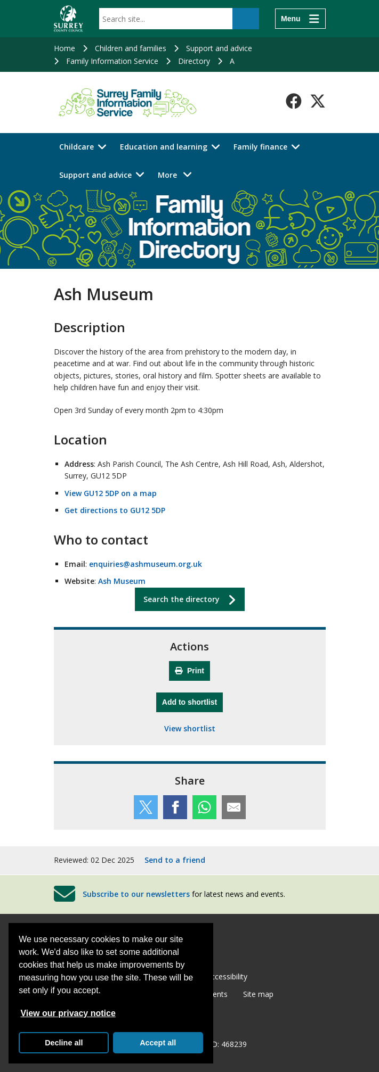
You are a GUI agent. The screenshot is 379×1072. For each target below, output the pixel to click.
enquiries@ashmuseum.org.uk (145, 564)
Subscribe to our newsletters (136, 894)
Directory (194, 61)
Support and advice (219, 48)
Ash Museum (122, 581)
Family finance (260, 147)
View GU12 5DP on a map (110, 493)
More (178, 174)
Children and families (130, 48)
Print (189, 670)
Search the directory (181, 599)
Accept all (158, 1042)
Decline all (64, 1042)
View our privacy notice (67, 1013)
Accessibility (226, 976)
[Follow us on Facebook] (294, 101)
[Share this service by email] (234, 807)
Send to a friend (174, 860)
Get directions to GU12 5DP (114, 510)
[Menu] (300, 19)
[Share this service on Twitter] (146, 807)
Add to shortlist (192, 700)
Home (64, 48)
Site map (258, 994)
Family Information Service (112, 61)
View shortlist (189, 728)
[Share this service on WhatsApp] (204, 807)
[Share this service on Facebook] (175, 807)
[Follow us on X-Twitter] (318, 101)
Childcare (76, 147)
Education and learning (163, 147)
